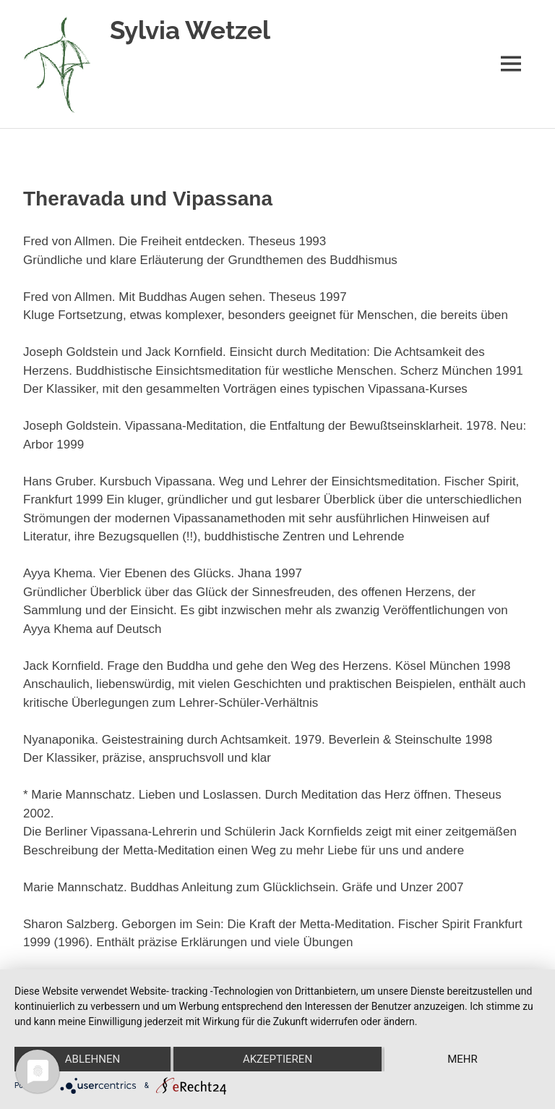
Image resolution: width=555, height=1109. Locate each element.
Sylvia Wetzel (190, 30)
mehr (462, 1059)
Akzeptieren (277, 1059)
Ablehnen (92, 1059)
